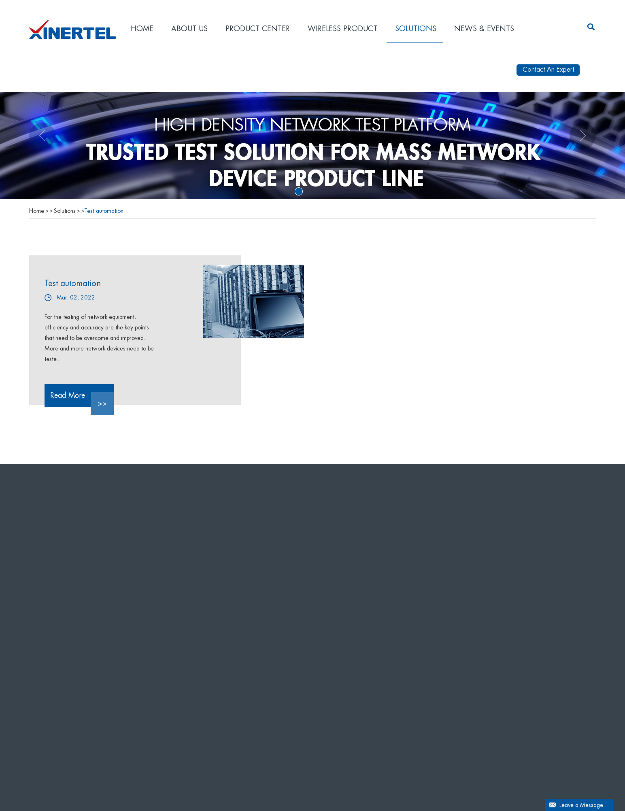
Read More (82, 399)
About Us (189, 28)
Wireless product (342, 28)
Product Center (257, 28)
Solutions (415, 28)
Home (142, 28)
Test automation (103, 211)
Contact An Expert (548, 69)
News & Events (484, 28)
